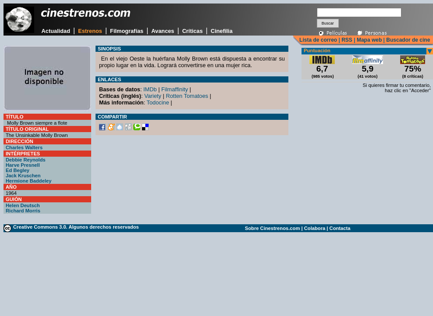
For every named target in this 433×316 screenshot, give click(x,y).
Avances (162, 31)
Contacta (340, 228)
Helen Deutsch (23, 205)
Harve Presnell (23, 165)
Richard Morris (23, 210)
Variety (152, 96)
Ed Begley (17, 170)
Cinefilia (222, 31)
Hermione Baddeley (28, 180)
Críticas (192, 31)
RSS (346, 40)
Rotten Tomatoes (187, 96)
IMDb (150, 89)
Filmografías (126, 31)
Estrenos (90, 31)
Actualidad (56, 31)
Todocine (158, 102)
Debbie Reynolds (26, 159)
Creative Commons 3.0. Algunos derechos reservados (76, 227)
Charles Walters (24, 147)
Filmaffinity (174, 89)
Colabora (315, 228)
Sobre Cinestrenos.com (272, 228)
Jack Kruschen (23, 175)
